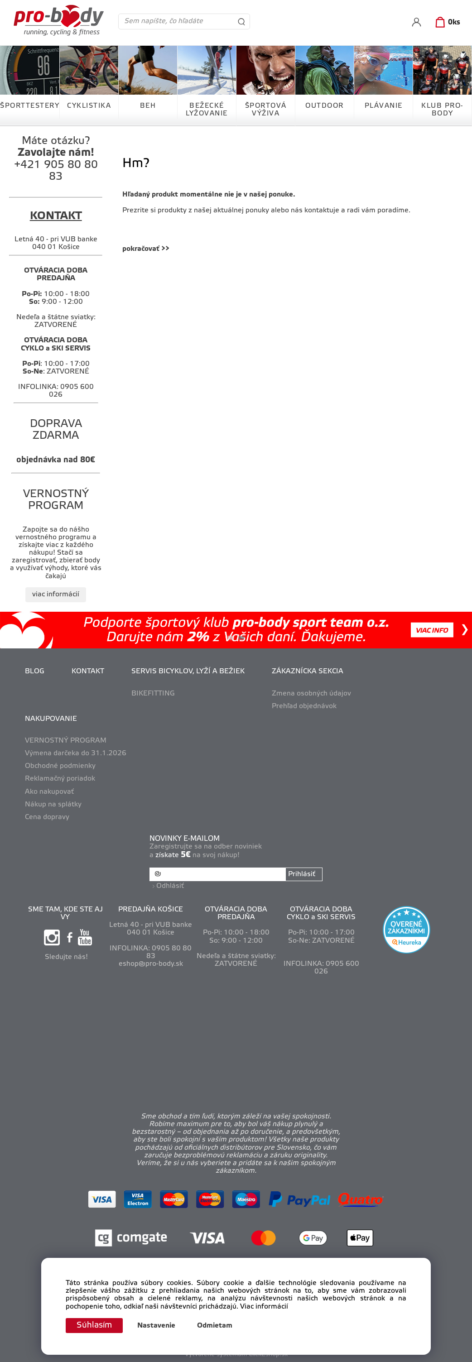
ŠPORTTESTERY (29, 106)
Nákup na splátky (53, 804)
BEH (148, 106)
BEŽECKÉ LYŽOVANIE (207, 110)
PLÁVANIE (384, 106)
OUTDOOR (324, 106)
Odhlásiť (170, 886)
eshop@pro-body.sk (151, 964)
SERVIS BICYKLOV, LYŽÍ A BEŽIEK (188, 671)
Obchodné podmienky (60, 766)
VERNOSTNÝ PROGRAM (65, 741)
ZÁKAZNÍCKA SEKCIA (307, 671)
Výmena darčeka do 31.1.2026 (75, 753)
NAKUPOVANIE (51, 719)
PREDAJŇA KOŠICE (150, 909)
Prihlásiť (301, 874)
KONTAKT (88, 671)
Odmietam (214, 1326)
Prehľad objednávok (304, 706)
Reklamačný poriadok (60, 779)
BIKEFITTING (153, 694)
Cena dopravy (47, 817)
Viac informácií (264, 1307)
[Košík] (446, 23)
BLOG (34, 671)
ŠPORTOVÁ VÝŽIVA (266, 110)
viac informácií (55, 594)
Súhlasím (94, 1325)
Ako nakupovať (49, 792)
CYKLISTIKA (89, 106)
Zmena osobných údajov (311, 694)
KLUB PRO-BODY (442, 110)
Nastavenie (156, 1326)
